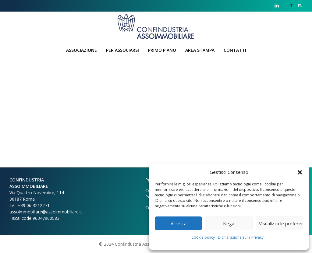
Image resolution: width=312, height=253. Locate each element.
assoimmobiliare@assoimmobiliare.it (45, 212)
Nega (228, 223)
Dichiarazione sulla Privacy (241, 237)
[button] (300, 172)
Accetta (178, 223)
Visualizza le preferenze (281, 223)
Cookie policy (203, 237)
